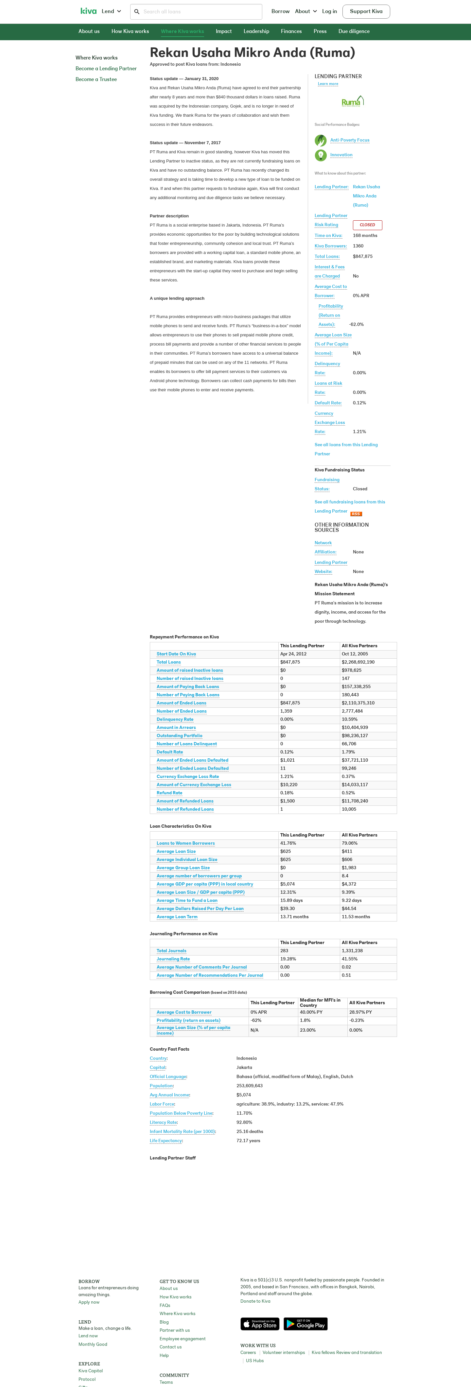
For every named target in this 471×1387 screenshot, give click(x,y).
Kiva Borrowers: (331, 246)
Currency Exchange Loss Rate (188, 776)
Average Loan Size (176, 851)
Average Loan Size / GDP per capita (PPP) (201, 892)
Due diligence (354, 31)
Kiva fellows (323, 1352)
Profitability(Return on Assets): (331, 315)
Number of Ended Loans (182, 711)
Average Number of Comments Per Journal (202, 967)
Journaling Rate (173, 959)
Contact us (171, 1347)
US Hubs (255, 1361)
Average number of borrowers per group (199, 876)
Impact (224, 31)
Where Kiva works (182, 31)
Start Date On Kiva (176, 654)
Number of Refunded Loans (185, 809)
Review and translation (359, 1352)
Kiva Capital (90, 1371)
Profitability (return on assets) (188, 1020)
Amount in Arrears (176, 727)
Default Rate (170, 752)
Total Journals (171, 951)
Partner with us (175, 1330)
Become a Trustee (96, 79)
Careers (248, 1352)
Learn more (328, 84)
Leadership (256, 31)
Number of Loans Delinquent (187, 744)
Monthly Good (92, 1344)
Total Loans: (327, 256)
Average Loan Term (177, 917)
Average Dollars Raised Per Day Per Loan (200, 908)
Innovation (341, 155)
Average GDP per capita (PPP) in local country (205, 884)
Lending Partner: (332, 187)
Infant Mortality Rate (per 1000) (182, 1131)
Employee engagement (183, 1339)
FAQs (165, 1305)
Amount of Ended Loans (181, 703)
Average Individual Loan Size (187, 859)
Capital (157, 1067)
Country (158, 1058)
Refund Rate (170, 793)
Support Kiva (366, 11)
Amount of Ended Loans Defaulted (192, 760)
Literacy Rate (163, 1122)
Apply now (88, 1302)
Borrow (280, 11)
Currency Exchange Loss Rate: (330, 422)
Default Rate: (328, 403)
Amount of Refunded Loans (185, 801)
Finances (291, 31)
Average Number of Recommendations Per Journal (210, 975)
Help (164, 1355)
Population (161, 1086)
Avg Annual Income (169, 1095)
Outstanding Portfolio (179, 736)
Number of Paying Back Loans (188, 695)
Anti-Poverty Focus (350, 140)
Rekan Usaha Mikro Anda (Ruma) (366, 196)
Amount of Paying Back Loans (188, 687)
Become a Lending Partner (106, 69)
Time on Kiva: (328, 235)
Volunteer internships (284, 1352)
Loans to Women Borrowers (186, 843)
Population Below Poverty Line (181, 1113)
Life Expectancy (166, 1141)
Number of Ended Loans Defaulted (193, 768)
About (306, 11)
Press (320, 31)
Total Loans (169, 662)
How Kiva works (130, 31)
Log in (329, 11)
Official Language (168, 1076)
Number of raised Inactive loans (190, 678)
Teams (166, 1382)
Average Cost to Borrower (184, 1012)
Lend (111, 11)
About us (89, 31)
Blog (164, 1322)
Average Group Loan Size (183, 868)
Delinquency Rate (175, 719)
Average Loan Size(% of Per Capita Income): (333, 344)
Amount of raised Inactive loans (190, 670)
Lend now (88, 1336)
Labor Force (162, 1104)
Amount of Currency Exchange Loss (194, 785)
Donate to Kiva (255, 1301)
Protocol (87, 1379)
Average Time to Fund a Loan (187, 900)
